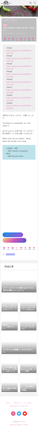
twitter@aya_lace (13, 235)
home (8, 403)
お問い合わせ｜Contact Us (19, 406)
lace (15, 20)
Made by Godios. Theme (19, 424)
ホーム (5, 20)
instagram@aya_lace (14, 240)
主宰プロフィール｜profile (23, 403)
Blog (10, 20)
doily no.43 (10, 254)
